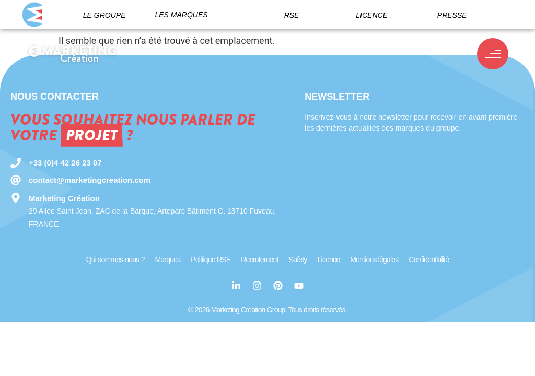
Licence (372, 15)
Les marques (181, 14)
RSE (291, 15)
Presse (452, 15)
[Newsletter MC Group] (409, 185)
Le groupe (104, 15)
